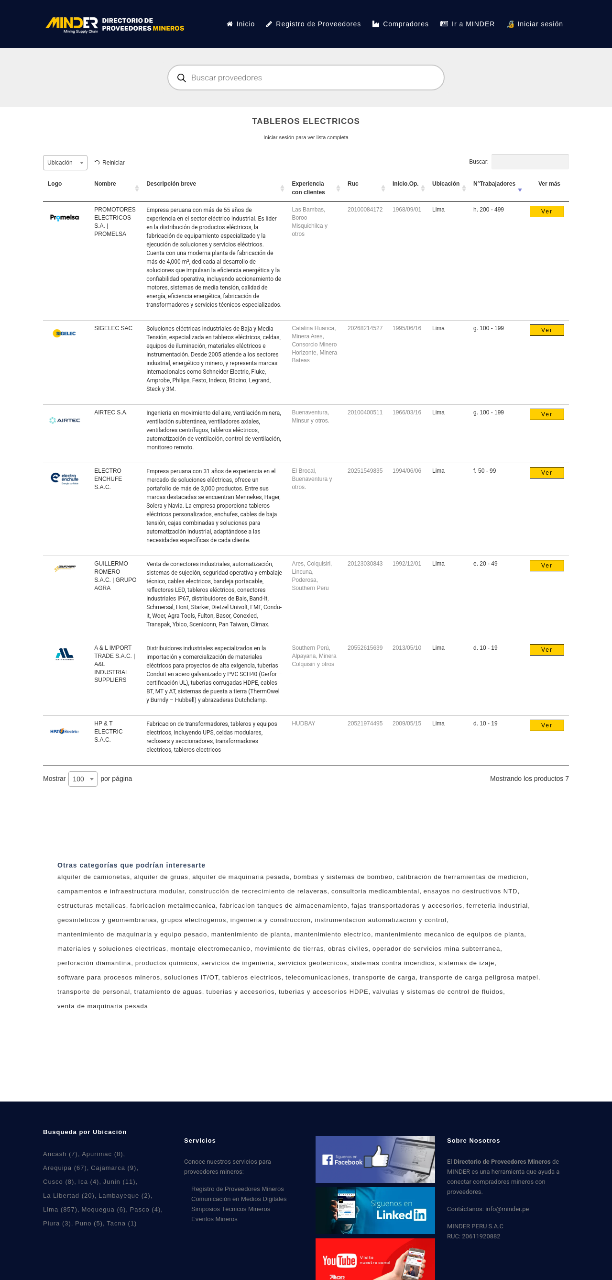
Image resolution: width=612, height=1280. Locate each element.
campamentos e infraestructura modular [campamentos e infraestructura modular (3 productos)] (121, 891)
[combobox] (65, 162)
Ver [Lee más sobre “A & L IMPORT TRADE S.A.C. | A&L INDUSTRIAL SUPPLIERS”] (547, 649)
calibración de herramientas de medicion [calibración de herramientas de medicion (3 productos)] (461, 876)
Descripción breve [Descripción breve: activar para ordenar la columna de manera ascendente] (171, 183)
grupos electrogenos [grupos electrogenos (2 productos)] (193, 920)
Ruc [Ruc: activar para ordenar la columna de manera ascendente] (353, 183)
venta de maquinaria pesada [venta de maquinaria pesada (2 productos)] (102, 1006)
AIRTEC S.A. (111, 412)
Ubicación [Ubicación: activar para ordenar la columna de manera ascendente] (445, 183)
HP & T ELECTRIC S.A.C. (108, 731)
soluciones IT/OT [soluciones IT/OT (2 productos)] (191, 977)
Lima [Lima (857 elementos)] (60, 1209)
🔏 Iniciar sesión (534, 24)
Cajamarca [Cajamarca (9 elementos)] (113, 1167)
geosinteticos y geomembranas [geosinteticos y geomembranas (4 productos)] (107, 920)
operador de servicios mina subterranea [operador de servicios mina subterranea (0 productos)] (436, 948)
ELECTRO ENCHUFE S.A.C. (108, 478)
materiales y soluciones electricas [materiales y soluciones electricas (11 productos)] (111, 948)
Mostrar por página (87, 779)
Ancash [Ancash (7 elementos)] (60, 1154)
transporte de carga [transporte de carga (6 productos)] (384, 977)
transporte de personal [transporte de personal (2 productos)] (93, 991)
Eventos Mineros (214, 1219)
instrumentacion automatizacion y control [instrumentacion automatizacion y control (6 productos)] (381, 920)
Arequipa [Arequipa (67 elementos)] (65, 1167)
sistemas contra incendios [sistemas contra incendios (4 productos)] (393, 963)
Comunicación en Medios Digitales (238, 1198)
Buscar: (519, 161)
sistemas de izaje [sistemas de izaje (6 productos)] (467, 963)
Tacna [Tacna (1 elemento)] (122, 1223)
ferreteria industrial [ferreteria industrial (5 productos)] (497, 905)
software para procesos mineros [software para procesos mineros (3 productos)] (108, 977)
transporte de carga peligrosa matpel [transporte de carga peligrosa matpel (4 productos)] (479, 977)
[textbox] (65, 163)
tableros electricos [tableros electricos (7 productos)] (252, 977)
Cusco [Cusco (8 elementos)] (58, 1181)
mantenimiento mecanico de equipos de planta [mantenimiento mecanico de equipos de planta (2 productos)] (450, 934)
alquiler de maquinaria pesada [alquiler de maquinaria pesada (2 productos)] (240, 876)
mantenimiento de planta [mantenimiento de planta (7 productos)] (250, 934)
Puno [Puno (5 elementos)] (89, 1223)
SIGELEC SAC (113, 328)
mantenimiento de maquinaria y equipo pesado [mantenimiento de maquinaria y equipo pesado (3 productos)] (132, 934)
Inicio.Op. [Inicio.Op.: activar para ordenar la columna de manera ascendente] (406, 183)
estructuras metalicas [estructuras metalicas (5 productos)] (91, 905)
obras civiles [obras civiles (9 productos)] (348, 948)
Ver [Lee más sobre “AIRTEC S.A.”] (547, 414)
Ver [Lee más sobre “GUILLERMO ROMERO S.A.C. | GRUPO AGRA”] (547, 565)
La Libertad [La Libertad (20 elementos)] (69, 1195)
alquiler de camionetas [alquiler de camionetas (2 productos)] (93, 876)
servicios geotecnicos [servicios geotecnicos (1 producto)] (312, 963)
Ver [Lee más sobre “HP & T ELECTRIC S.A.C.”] (547, 725)
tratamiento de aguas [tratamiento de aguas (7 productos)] (168, 991)
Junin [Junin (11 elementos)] (119, 1181)
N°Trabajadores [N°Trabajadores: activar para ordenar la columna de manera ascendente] (494, 183)
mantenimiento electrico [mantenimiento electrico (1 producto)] (333, 934)
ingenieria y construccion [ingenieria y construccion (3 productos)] (270, 920)
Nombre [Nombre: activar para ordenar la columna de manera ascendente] (105, 183)
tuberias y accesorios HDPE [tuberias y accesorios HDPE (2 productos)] (324, 991)
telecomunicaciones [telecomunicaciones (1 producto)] (317, 977)
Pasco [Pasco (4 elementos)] (145, 1209)
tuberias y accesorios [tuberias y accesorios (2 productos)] (240, 991)
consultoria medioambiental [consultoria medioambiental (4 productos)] (375, 891)
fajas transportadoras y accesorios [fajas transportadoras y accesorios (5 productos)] (406, 905)
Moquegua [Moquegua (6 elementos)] (103, 1209)
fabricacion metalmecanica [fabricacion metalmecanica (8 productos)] (173, 905)
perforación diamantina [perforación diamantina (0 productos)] (94, 963)
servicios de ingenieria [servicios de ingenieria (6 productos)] (237, 963)
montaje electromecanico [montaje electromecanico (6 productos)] (210, 948)
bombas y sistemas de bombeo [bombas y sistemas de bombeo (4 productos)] (343, 876)
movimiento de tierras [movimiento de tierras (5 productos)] (289, 948)
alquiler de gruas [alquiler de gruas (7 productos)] (161, 876)
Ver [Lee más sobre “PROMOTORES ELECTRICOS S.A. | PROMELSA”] (547, 211)
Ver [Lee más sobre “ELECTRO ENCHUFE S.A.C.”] (547, 472)
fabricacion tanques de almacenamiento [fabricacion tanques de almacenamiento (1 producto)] (284, 905)
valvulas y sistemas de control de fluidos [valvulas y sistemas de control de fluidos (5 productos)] (437, 991)
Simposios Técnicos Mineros (230, 1209)
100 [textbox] (78, 779)
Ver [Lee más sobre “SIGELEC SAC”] (547, 330)
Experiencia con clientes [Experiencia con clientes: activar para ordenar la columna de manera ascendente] (308, 187)
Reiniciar (113, 162)
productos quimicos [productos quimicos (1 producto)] (166, 963)
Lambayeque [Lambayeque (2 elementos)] (124, 1195)
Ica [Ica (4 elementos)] (88, 1181)
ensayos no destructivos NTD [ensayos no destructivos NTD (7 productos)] (471, 891)
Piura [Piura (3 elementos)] (57, 1223)
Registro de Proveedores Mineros (237, 1188)
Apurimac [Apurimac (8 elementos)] (102, 1154)
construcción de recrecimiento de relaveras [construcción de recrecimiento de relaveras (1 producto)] (258, 891)
